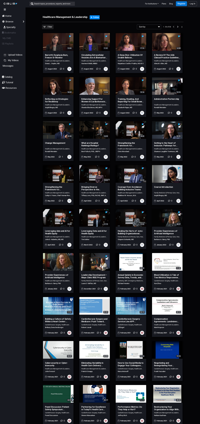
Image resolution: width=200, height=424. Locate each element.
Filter (47, 27)
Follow (95, 17)
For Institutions (151, 4)
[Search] (54, 4)
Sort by (142, 27)
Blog (171, 4)
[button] (13, 82)
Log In (192, 3)
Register (181, 3)
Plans (164, 4)
